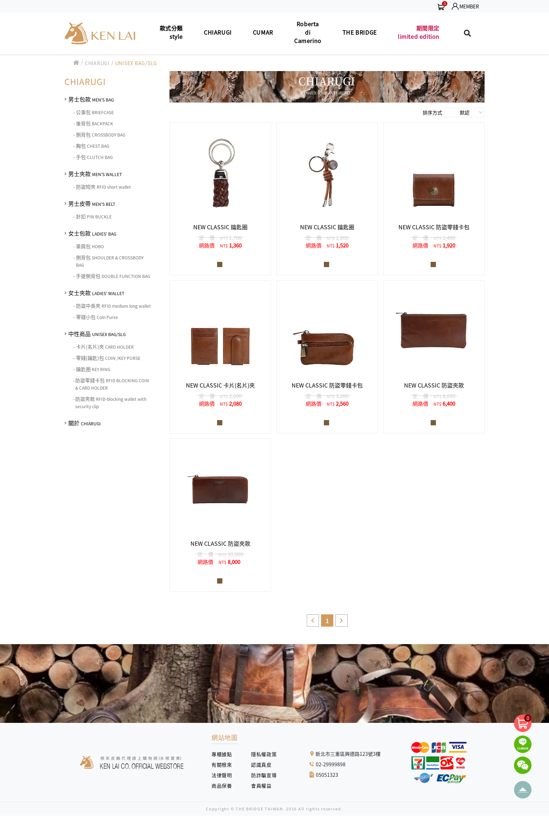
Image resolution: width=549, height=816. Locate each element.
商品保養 (224, 785)
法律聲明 (224, 775)
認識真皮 (264, 764)
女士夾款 (96, 292)
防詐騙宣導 (264, 775)
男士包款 (91, 99)
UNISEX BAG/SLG (136, 63)
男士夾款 (95, 173)
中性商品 (97, 333)
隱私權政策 (261, 754)
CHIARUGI (97, 63)
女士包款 (92, 233)
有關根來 (224, 764)
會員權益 (264, 785)
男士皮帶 (91, 203)
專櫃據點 (221, 754)
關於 (84, 423)
